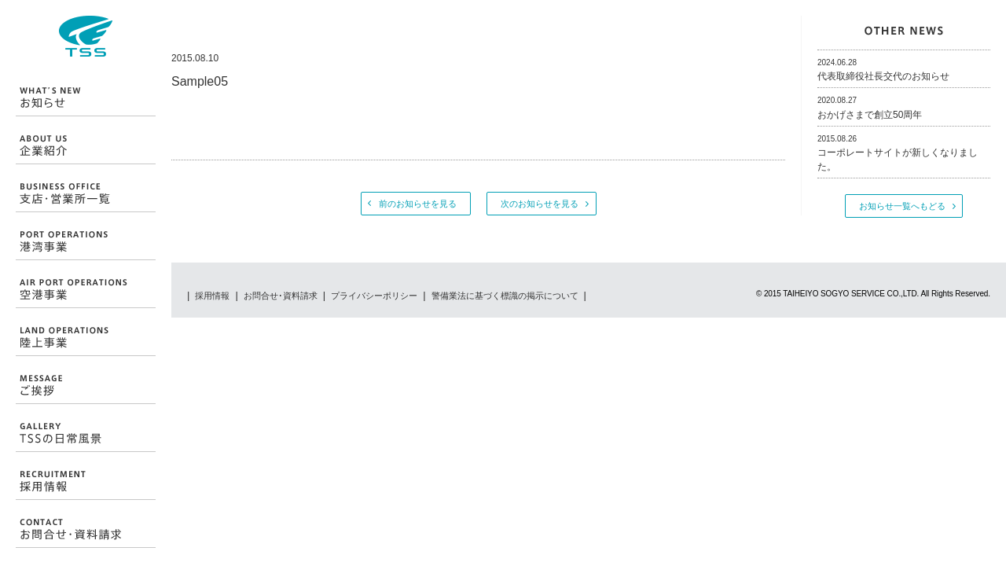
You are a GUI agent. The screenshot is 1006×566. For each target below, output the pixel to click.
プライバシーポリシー (374, 295)
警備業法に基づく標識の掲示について (504, 295)
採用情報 (212, 295)
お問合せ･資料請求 (281, 295)
